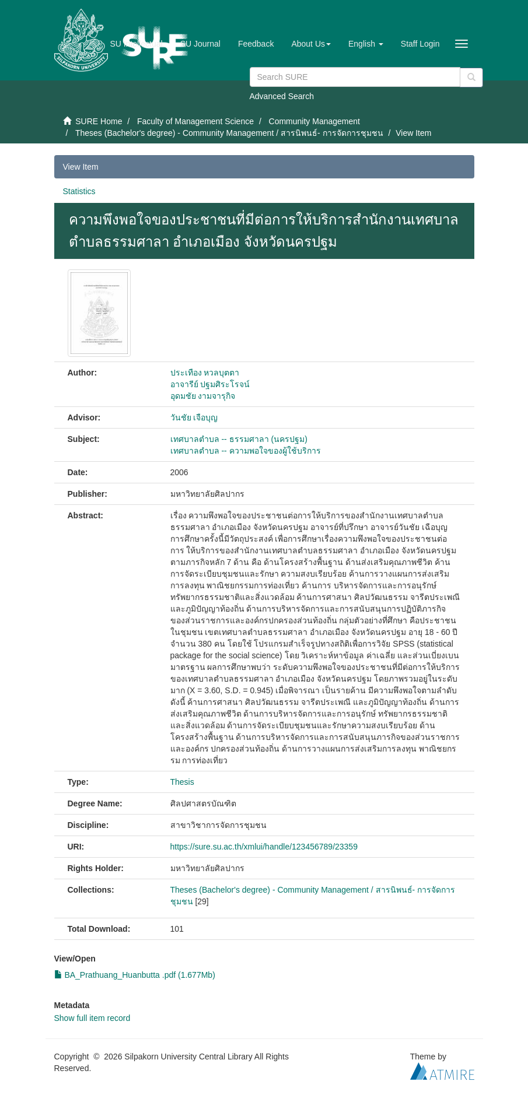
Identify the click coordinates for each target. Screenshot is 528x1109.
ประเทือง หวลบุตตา (205, 372)
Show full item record (92, 1018)
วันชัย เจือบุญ (194, 417)
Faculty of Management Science (195, 121)
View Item (81, 166)
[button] (311, 43)
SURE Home (98, 121)
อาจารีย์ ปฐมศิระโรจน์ (210, 384)
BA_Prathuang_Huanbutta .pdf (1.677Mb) (134, 975)
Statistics (79, 191)
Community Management (314, 121)
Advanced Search (282, 96)
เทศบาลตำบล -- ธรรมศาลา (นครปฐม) (238, 439)
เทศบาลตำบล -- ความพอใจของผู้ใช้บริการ (245, 450)
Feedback (256, 43)
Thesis (182, 782)
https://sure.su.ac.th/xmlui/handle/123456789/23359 (264, 846)
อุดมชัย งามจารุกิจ (203, 396)
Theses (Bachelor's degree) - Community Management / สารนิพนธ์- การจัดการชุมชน (229, 133)
